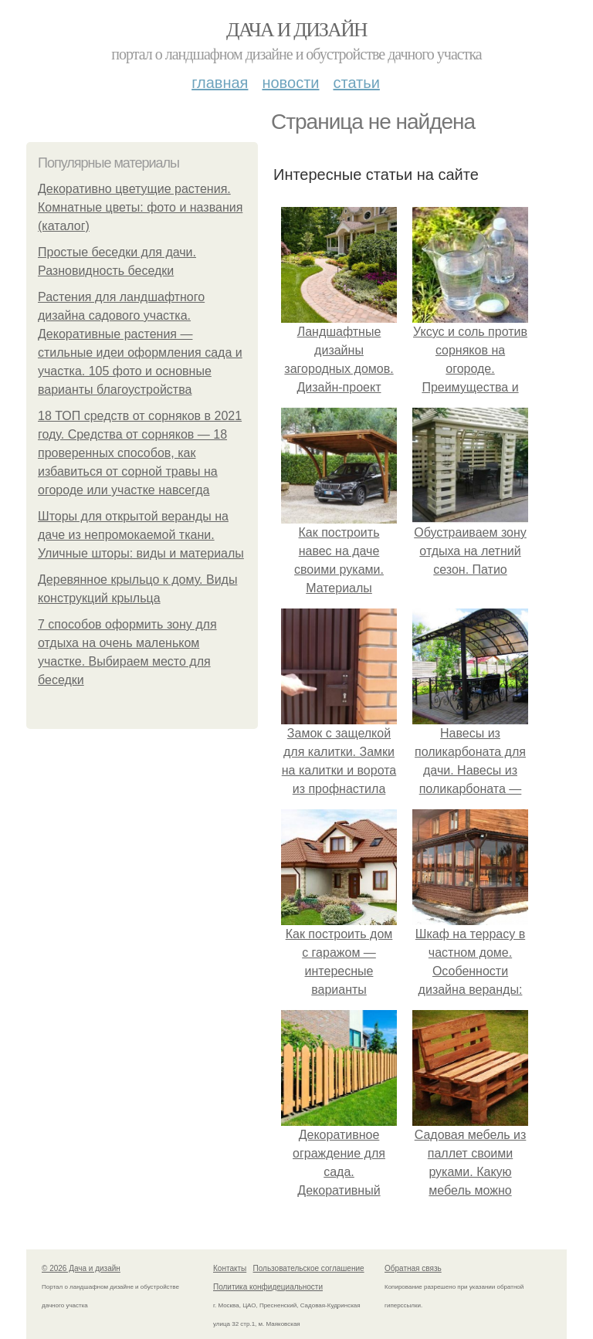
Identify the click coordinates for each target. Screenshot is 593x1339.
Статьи (356, 82)
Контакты (229, 1268)
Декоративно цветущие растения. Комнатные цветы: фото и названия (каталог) (140, 207)
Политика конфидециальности (268, 1287)
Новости (290, 82)
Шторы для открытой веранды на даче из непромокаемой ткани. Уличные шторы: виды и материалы (141, 535)
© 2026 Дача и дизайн (81, 1268)
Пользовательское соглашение (308, 1268)
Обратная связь (413, 1268)
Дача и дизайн (296, 30)
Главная (219, 82)
